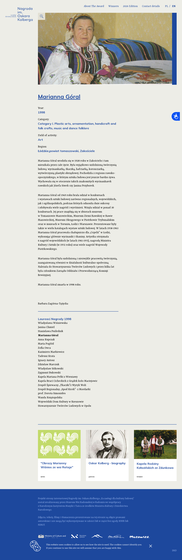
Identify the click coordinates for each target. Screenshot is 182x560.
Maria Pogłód (46, 343)
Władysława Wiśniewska (52, 323)
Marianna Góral (48, 335)
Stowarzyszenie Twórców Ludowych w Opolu (64, 405)
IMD (174, 550)
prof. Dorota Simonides (52, 393)
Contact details (151, 6)
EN (174, 6)
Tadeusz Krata (46, 356)
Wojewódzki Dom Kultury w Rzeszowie (61, 401)
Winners (113, 6)
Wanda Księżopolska (50, 397)
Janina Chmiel (46, 327)
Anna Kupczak (46, 339)
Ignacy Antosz (46, 360)
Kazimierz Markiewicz (51, 352)
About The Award (94, 6)
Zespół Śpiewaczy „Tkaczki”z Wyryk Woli (62, 385)
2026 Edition (130, 6)
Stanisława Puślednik (50, 331)
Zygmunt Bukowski (49, 372)
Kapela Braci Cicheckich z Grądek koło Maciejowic (67, 381)
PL (166, 6)
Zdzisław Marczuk (48, 364)
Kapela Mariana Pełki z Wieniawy (58, 376)
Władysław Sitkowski (50, 368)
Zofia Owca (44, 348)
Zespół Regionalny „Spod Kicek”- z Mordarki (64, 389)
